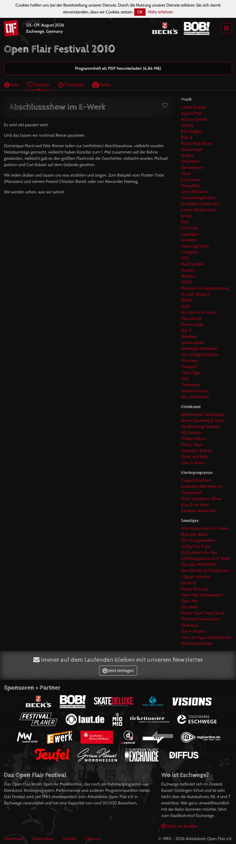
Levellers (189, 239)
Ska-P (186, 330)
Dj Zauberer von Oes (199, 552)
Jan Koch (188, 582)
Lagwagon (190, 233)
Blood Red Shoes (196, 143)
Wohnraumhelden (197, 643)
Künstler (38, 84)
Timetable (71, 84)
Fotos (101, 84)
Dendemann (192, 167)
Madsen (188, 270)
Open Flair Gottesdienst (202, 594)
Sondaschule (192, 342)
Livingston (190, 252)
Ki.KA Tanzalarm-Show (201, 498)
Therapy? (189, 366)
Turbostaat (190, 384)
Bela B (186, 137)
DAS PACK (190, 161)
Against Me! (191, 113)
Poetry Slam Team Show (203, 613)
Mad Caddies (192, 264)
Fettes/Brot (190, 185)
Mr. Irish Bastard (195, 294)
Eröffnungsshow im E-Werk (205, 558)
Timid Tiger (191, 372)
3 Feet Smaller (193, 107)
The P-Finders (193, 631)
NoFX (186, 306)
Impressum (14, 838)
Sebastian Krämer (196, 450)
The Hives (190, 360)
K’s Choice (190, 227)
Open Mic (189, 600)
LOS (185, 258)
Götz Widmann (194, 191)
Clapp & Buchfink (196, 480)
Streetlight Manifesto (199, 348)
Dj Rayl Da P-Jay (196, 546)
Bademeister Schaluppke (203, 414)
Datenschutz (43, 838)
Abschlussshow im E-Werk (204, 528)
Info (11, 84)
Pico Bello (190, 606)
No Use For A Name (198, 312)
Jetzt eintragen (118, 670)
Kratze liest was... (196, 588)
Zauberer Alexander (198, 510)
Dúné (186, 173)
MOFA (186, 282)
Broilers (187, 155)
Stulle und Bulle (195, 456)
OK (140, 11)
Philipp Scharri (193, 438)
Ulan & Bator (192, 462)
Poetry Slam (192, 444)
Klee (185, 221)
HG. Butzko (191, 432)
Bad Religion (192, 131)
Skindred (188, 336)
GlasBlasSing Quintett (200, 426)
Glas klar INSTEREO (198, 564)
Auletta (187, 125)
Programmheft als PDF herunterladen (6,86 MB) (118, 68)
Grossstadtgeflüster (198, 197)
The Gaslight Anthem (200, 354)
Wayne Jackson (194, 390)
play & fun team (195, 504)
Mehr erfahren (160, 11)
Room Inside (192, 324)
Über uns (93, 838)
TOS (185, 378)
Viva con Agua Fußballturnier (206, 637)
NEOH (186, 300)
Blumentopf (191, 149)
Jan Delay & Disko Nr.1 (200, 203)
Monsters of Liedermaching (205, 288)
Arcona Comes (194, 119)
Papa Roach (191, 318)
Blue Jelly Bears (194, 534)
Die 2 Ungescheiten (198, 540)
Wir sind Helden (195, 396)
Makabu (188, 276)
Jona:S (186, 215)
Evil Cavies (190, 179)
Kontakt (70, 838)
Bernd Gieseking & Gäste (202, 420)
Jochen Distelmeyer (198, 209)
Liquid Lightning (195, 245)
